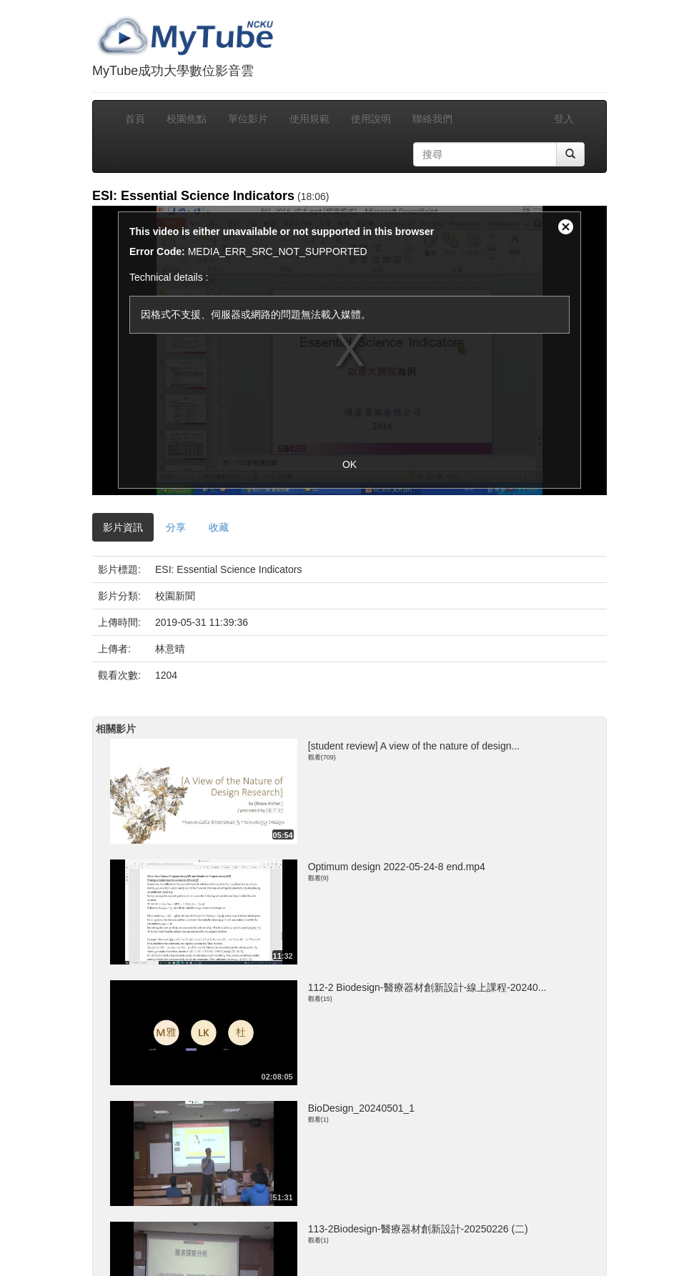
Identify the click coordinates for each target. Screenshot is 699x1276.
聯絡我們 (432, 118)
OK (349, 464)
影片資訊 (123, 527)
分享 (176, 527)
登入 (564, 118)
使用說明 (371, 118)
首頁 (135, 118)
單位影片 (248, 118)
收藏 (219, 527)
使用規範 (309, 118)
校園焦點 (187, 118)
